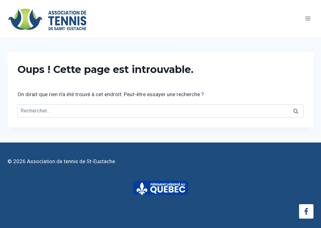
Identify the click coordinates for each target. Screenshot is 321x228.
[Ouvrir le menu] (307, 18)
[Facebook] (306, 211)
